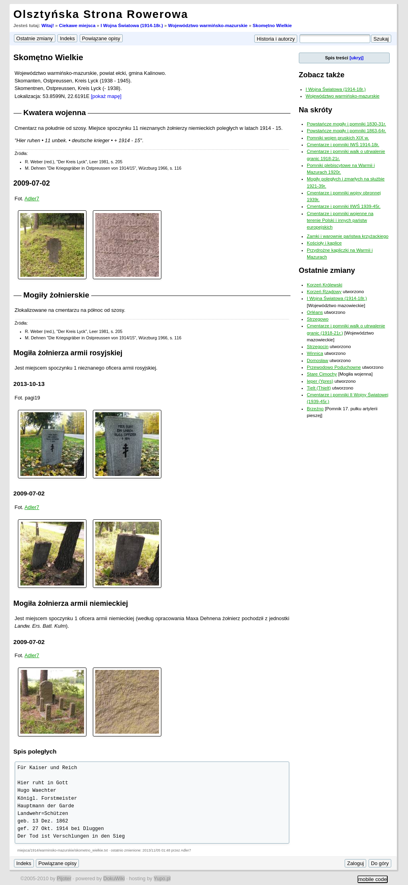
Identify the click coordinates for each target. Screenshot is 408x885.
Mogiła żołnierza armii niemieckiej (71, 603)
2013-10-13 (29, 383)
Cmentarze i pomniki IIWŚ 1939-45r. (344, 206)
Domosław (317, 360)
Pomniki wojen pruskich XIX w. (338, 137)
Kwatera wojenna (55, 112)
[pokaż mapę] (106, 96)
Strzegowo (317, 319)
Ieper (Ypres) (320, 381)
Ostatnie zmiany (327, 270)
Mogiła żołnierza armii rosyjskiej (68, 353)
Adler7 (32, 199)
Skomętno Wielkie (272, 25)
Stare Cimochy (322, 374)
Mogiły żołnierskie (56, 295)
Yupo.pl (162, 878)
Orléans (315, 312)
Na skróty (315, 110)
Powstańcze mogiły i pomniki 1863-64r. (346, 130)
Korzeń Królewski (324, 284)
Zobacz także (322, 74)
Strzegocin (317, 346)
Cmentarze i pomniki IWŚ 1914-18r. (343, 144)
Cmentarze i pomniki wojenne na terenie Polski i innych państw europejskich (340, 220)
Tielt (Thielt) (319, 388)
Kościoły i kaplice (324, 243)
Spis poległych (35, 751)
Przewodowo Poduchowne (334, 367)
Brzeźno (315, 408)
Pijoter (64, 878)
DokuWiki (114, 878)
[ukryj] (356, 57)
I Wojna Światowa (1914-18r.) (131, 25)
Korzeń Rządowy (324, 291)
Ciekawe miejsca (77, 25)
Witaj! (47, 25)
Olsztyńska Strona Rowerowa (101, 14)
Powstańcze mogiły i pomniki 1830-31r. (346, 123)
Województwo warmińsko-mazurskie (207, 25)
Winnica (315, 353)
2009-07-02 (32, 183)
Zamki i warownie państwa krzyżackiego (347, 236)
